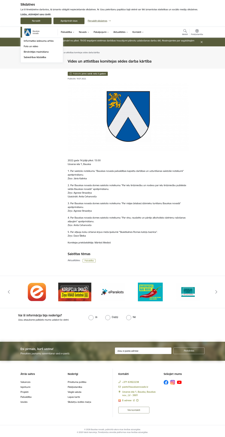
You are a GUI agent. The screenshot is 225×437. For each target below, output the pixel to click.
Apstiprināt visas (69, 20)
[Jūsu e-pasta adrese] (143, 351)
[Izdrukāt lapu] (197, 60)
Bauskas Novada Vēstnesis (38, 77)
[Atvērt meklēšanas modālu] (185, 32)
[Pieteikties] (189, 351)
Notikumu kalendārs (34, 66)
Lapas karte (74, 396)
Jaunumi (28, 72)
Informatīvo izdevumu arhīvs (39, 83)
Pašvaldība (89, 260)
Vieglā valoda (74, 391)
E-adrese (127, 400)
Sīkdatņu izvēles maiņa (79, 401)
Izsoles (23, 401)
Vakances (25, 382)
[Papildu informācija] (137, 400)
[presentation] (26, 330)
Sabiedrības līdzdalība (35, 99)
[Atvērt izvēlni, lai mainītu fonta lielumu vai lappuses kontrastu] (197, 32)
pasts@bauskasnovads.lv (135, 386)
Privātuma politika (77, 382)
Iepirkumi (25, 386)
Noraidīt (36, 20)
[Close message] (202, 42)
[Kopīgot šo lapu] (197, 68)
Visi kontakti (133, 410)
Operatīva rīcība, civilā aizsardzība (41, 61)
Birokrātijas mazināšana (36, 93)
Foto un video (31, 88)
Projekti (24, 391)
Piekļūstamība (75, 386)
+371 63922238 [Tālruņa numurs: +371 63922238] (130, 382)
